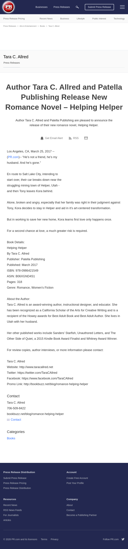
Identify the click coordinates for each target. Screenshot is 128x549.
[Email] (86, 138)
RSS (76, 138)
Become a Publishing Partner (81, 515)
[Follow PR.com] (122, 539)
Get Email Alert (54, 138)
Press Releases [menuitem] (62, 7)
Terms (44, 539)
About (69, 505)
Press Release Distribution (17, 488)
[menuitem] (77, 7)
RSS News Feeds (12, 510)
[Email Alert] (42, 138)
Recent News (10, 505)
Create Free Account (77, 478)
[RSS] (70, 138)
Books (42, 26)
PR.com (13, 157)
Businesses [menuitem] (42, 7)
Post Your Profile (75, 483)
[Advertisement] (64, 38)
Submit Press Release (99, 7)
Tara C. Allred (53, 26)
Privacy (54, 539)
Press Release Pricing (14, 483)
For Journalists (11, 515)
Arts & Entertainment (28, 26)
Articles (7, 520)
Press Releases (9, 26)
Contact (14, 419)
